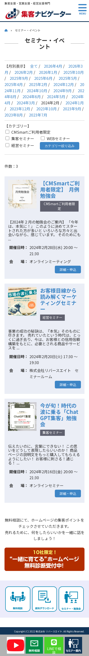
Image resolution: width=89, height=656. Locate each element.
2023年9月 (72, 109)
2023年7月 (38, 115)
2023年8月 (14, 115)
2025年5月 (68, 78)
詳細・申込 (68, 269)
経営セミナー (19, 145)
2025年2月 (38, 84)
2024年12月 (63, 84)
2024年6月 (32, 96)
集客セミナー (19, 138)
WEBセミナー (55, 138)
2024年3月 (26, 103)
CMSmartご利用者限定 (28, 132)
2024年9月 (62, 90)
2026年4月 (53, 66)
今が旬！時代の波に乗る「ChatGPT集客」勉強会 (59, 415)
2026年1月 (48, 72)
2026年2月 (23, 72)
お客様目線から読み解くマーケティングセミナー (58, 299)
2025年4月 (14, 84)
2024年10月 (37, 90)
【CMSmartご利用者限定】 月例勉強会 (60, 189)
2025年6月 (43, 78)
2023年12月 (20, 109)
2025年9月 (19, 78)
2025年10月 (73, 72)
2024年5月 (56, 96)
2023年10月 (46, 109)
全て (34, 66)
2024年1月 (75, 103)
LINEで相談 (54, 646)
